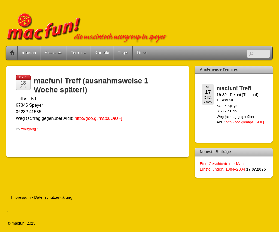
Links (142, 52)
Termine (78, 52)
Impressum (21, 197)
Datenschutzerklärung (53, 197)
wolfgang (28, 129)
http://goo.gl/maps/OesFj (98, 118)
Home (12, 53)
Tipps (123, 52)
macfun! (19, 223)
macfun (29, 52)
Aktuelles (53, 52)
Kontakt (102, 52)
